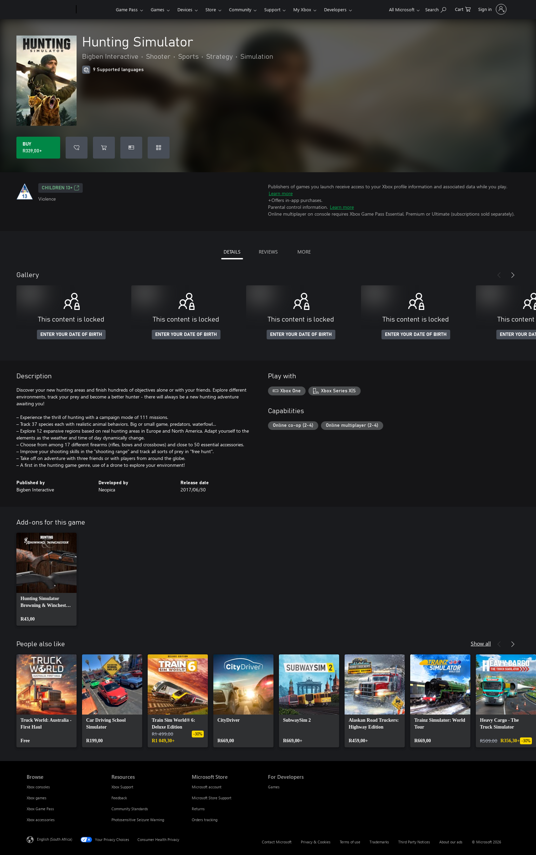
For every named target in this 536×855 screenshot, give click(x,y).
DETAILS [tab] (232, 251)
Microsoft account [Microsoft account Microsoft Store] (207, 787)
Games (157, 9)
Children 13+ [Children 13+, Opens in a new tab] (60, 188)
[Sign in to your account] (491, 9)
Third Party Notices (414, 842)
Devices (184, 9)
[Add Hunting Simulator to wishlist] (77, 148)
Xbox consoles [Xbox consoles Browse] (38, 787)
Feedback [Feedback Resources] (119, 798)
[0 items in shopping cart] (463, 9)
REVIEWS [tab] (268, 251)
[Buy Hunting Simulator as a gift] (131, 148)
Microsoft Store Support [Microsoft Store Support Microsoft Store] (211, 798)
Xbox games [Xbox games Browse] (36, 798)
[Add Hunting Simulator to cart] (104, 148)
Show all (481, 643)
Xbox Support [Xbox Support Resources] (122, 787)
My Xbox (302, 9)
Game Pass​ (127, 9)
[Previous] (499, 275)
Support (272, 9)
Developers (335, 9)
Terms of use (350, 842)
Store (210, 9)
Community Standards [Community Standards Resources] (129, 808)
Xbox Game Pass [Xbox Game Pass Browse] (40, 808)
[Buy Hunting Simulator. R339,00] (38, 148)
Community (240, 9)
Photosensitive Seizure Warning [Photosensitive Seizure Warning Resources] (137, 819)
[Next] (513, 275)
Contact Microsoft (277, 842)
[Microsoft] (50, 9)
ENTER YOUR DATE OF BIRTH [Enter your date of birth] (71, 334)
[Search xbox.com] (435, 8)
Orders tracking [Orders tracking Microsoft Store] (204, 819)
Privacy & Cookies (316, 842)
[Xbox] (95, 9)
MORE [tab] (304, 251)
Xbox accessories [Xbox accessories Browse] (41, 819)
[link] (46, 579)
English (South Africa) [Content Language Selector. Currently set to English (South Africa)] (54, 839)
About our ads (451, 842)
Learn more (281, 193)
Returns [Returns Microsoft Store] (198, 808)
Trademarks (379, 842)
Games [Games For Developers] (274, 787)
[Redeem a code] (159, 148)
